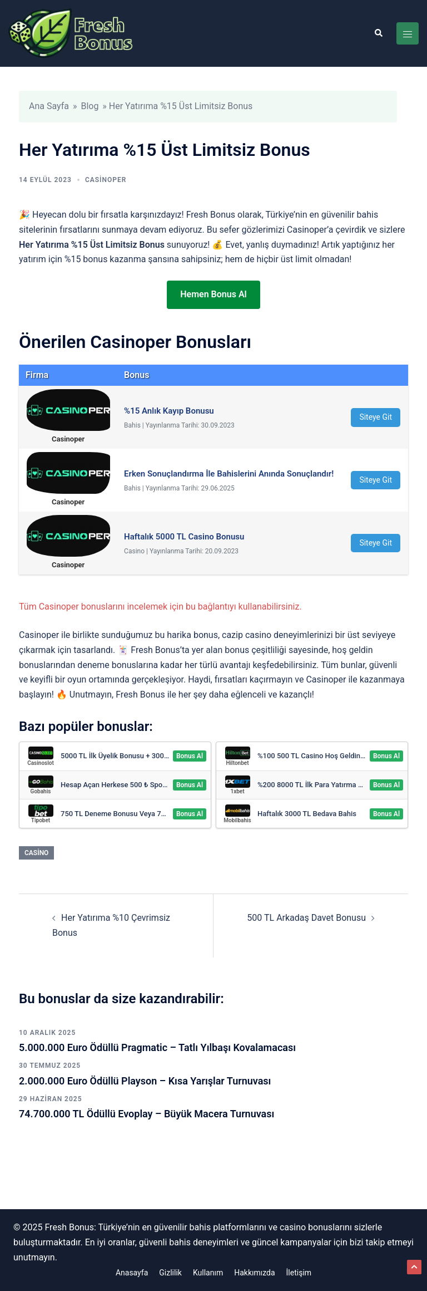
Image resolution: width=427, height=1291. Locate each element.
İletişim (299, 1272)
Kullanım (208, 1272)
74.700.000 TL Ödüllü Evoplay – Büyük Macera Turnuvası (146, 1114)
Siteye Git (375, 417)
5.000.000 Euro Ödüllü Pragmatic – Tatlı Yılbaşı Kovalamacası (157, 1047)
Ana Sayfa (49, 106)
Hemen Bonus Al (213, 294)
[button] (378, 33)
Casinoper (105, 180)
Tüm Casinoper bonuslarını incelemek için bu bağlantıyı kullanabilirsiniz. (160, 606)
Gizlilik (170, 1272)
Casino (36, 853)
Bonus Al (189, 756)
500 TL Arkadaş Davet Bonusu (306, 917)
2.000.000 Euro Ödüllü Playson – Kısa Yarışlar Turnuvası (145, 1081)
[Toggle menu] (407, 33)
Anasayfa (132, 1272)
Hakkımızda (254, 1272)
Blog (89, 106)
